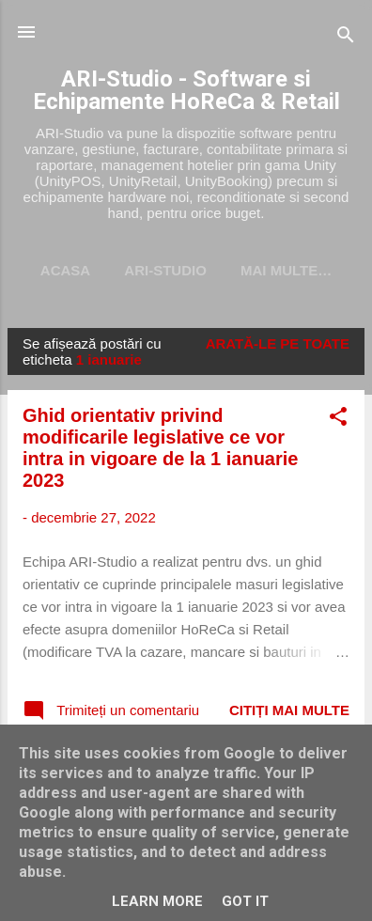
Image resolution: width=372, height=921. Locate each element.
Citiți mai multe (289, 710)
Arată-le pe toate (277, 343)
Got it (245, 901)
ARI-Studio (165, 270)
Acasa (65, 270)
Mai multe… (286, 270)
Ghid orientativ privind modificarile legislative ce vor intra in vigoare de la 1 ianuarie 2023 (160, 448)
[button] (338, 419)
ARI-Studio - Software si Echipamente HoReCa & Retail (186, 90)
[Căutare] (345, 38)
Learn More (157, 901)
